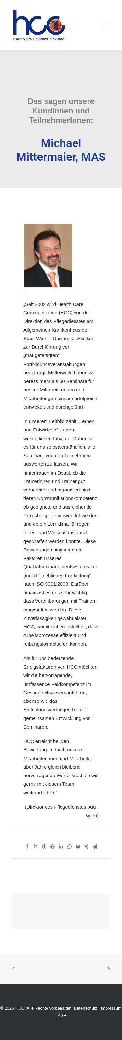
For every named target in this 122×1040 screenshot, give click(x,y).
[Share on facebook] (27, 847)
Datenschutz (85, 1008)
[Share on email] (95, 847)
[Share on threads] (44, 847)
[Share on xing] (86, 847)
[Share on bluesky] (78, 847)
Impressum (111, 1008)
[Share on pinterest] (53, 847)
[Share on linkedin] (61, 847)
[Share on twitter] (36, 847)
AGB (62, 1015)
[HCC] (39, 25)
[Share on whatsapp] (70, 847)
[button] (107, 25)
